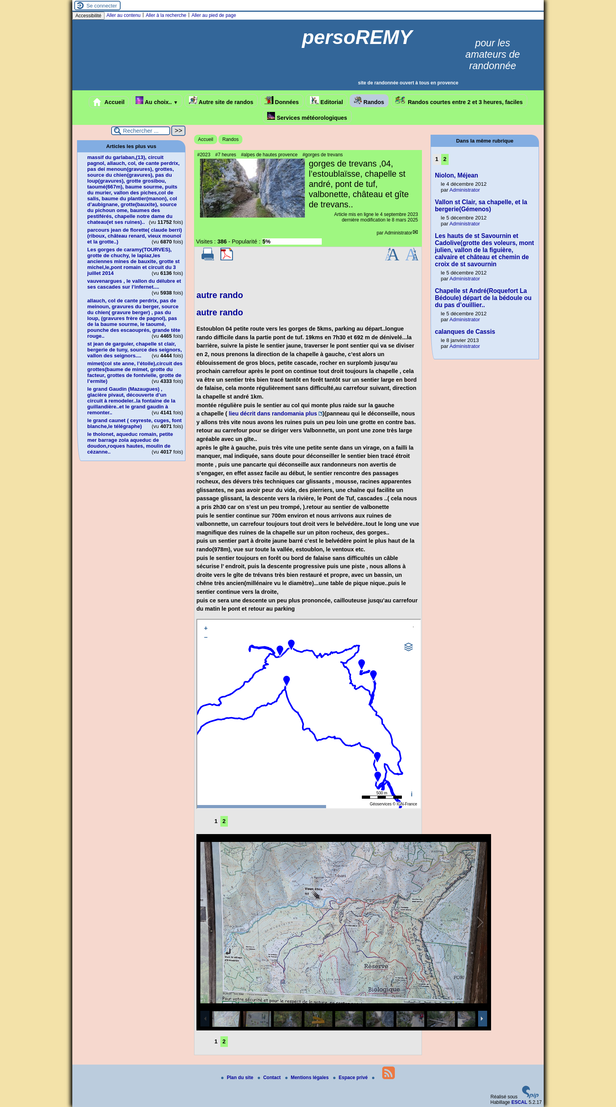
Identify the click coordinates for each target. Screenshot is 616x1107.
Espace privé (351, 1077)
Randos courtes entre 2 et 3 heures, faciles (459, 100)
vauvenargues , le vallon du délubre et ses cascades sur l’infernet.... (134, 284)
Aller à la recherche (166, 15)
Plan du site (238, 1077)
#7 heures (225, 154)
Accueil (109, 102)
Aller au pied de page (213, 15)
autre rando (219, 295)
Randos (369, 100)
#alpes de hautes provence (269, 154)
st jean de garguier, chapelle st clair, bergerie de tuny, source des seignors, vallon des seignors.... (134, 350)
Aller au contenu (123, 15)
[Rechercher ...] (140, 130)
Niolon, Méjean (456, 175)
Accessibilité (88, 15)
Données (281, 100)
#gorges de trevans (322, 154)
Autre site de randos (221, 100)
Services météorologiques (307, 116)
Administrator (398, 233)
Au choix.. (157, 100)
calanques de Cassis (465, 331)
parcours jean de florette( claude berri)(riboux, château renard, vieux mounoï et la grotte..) (134, 236)
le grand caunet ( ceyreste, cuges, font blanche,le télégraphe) (134, 423)
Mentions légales (307, 1077)
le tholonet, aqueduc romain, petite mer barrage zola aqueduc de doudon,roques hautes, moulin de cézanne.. (130, 443)
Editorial (326, 100)
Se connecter (101, 6)
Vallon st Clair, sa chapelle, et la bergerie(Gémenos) (481, 205)
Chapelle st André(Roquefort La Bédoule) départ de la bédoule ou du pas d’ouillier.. (483, 297)
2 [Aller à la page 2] (224, 821)
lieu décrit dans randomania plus (273, 413)
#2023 (203, 154)
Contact (270, 1077)
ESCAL (520, 1102)
